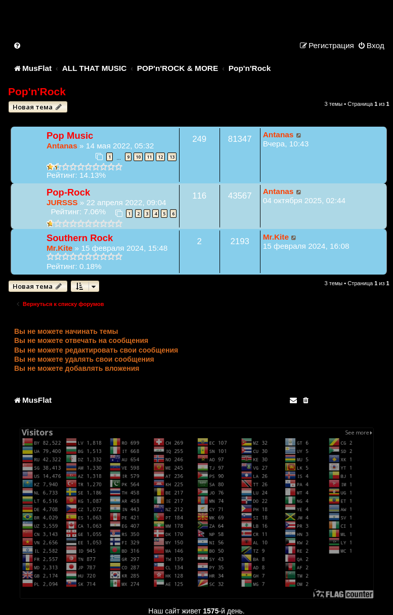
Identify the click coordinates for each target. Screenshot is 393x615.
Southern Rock (80, 238)
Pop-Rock (68, 192)
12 (160, 156)
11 (149, 156)
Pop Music (70, 135)
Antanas (62, 145)
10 (138, 156)
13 (171, 156)
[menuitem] (17, 45)
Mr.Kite (59, 248)
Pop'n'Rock (37, 91)
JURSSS (62, 202)
